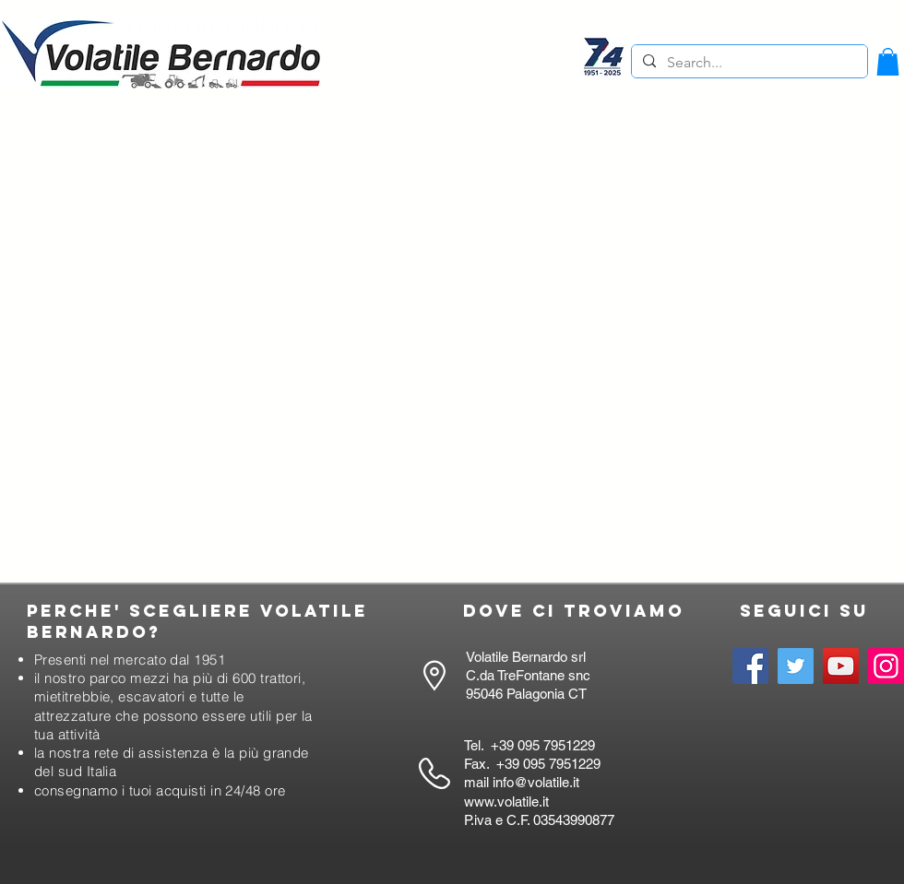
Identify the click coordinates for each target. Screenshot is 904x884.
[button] (887, 62)
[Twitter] (796, 666)
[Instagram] (886, 666)
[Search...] (747, 62)
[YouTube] (841, 666)
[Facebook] (750, 666)
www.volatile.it (506, 801)
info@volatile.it (536, 782)
